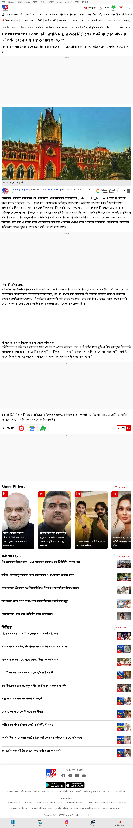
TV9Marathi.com (95, 803)
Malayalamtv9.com (66, 808)
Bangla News (9, 27)
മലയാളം (68, 2)
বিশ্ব (94, 15)
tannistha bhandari (50, 189)
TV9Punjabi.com (18, 808)
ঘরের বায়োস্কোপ (114, 20)
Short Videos (13, 487)
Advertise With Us (44, 792)
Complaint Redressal (69, 792)
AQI (106, 8)
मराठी (35, 2)
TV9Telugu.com (74, 803)
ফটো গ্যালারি (50, 20)
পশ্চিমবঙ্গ (64, 15)
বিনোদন (73, 15)
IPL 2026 (42, 15)
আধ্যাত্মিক (115, 15)
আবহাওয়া (63, 20)
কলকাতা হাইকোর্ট (78, 20)
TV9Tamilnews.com (41, 808)
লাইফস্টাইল (103, 15)
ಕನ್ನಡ (20, 2)
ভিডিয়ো (7, 627)
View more (122, 487)
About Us (25, 792)
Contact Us (12, 792)
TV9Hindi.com (13, 803)
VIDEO (24, 20)
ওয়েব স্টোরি (36, 20)
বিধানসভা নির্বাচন (28, 15)
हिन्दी (4, 2)
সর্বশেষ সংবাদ (11, 556)
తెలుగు (27, 2)
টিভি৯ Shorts (11, 20)
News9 (11, 2)
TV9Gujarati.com (117, 803)
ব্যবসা (82, 15)
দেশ (89, 15)
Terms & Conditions (113, 792)
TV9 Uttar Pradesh (111, 808)
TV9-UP (85, 2)
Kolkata (22, 27)
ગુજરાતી (43, 2)
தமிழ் (59, 2)
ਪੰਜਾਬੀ (51, 2)
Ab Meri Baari (95, 20)
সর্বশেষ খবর (12, 15)
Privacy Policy (92, 792)
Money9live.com (89, 808)
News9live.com (32, 803)
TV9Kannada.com (53, 803)
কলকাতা (54, 15)
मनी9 (77, 2)
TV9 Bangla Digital (19, 189)
